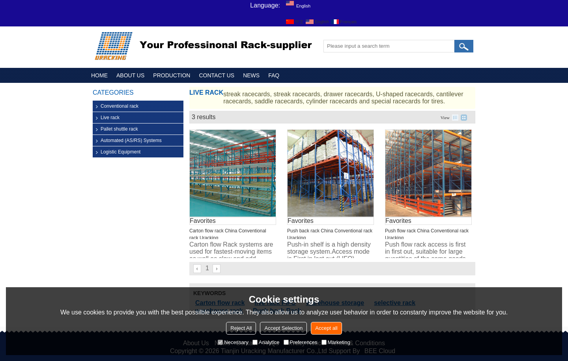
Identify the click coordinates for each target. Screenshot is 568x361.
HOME (99, 75)
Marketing (335, 342)
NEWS (251, 75)
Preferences (301, 342)
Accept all (326, 328)
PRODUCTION (171, 75)
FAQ (273, 75)
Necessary (233, 342)
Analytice (266, 342)
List (455, 117)
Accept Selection (283, 328)
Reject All (241, 328)
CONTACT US (216, 75)
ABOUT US (130, 75)
